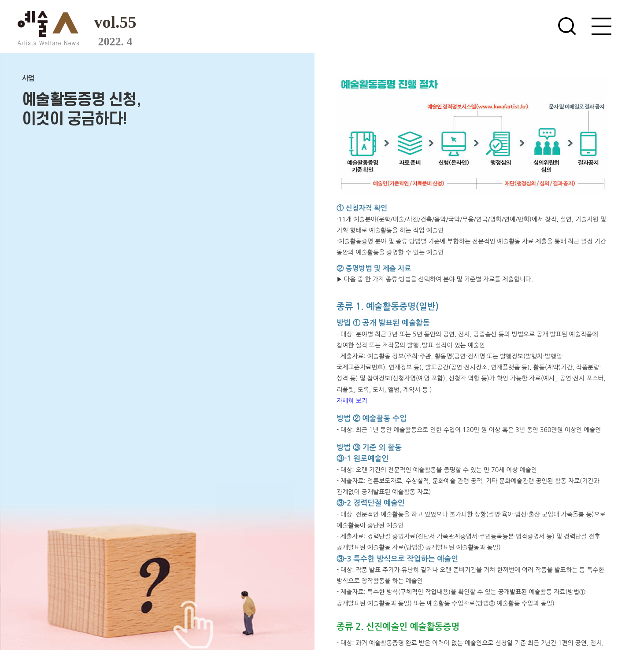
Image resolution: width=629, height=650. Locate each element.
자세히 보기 (352, 401)
